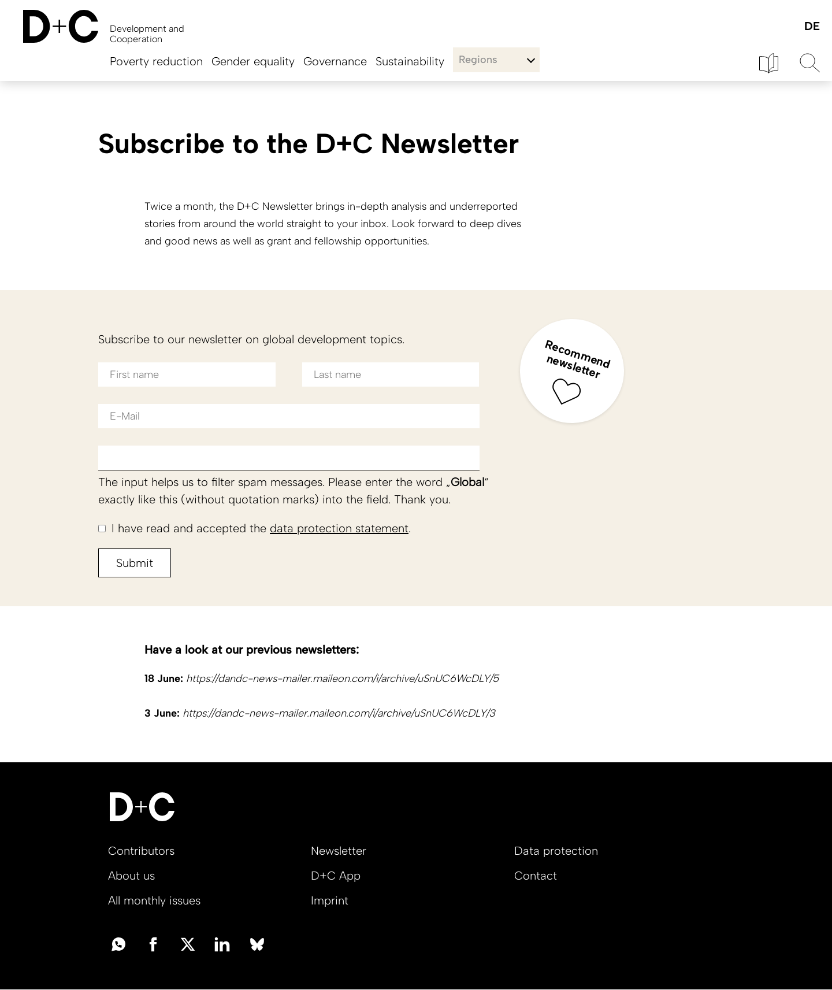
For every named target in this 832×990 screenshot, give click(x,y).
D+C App (336, 876)
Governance (335, 61)
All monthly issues (154, 900)
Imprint (329, 900)
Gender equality (253, 61)
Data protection (556, 851)
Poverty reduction (156, 61)
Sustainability (410, 61)
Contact (535, 876)
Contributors (141, 851)
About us (131, 876)
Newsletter (338, 851)
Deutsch (811, 27)
